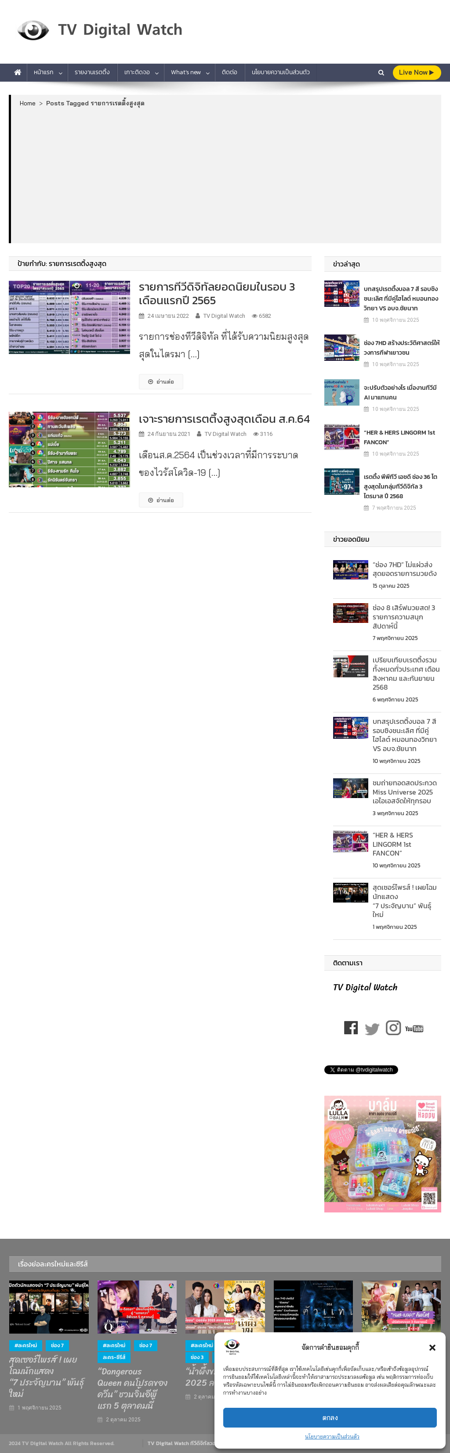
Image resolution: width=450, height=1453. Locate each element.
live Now (416, 72)
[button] (432, 1347)
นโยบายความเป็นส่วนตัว (332, 1436)
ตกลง (330, 1417)
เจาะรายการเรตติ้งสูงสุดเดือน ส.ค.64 (224, 418)
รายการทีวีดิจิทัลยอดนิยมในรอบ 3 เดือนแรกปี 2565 (217, 293)
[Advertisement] (226, 174)
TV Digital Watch (224, 316)
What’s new (186, 72)
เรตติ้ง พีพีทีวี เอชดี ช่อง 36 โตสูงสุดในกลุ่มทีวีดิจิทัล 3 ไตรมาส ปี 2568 (400, 486)
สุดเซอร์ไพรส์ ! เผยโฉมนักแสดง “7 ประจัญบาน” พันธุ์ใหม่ (405, 901)
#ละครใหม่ (26, 1345)
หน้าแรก (44, 72)
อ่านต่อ (161, 381)
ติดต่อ (229, 72)
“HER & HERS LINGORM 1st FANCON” (399, 437)
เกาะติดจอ (137, 72)
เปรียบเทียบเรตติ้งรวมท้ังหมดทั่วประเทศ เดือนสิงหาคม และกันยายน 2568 (406, 673)
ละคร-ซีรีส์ (114, 1357)
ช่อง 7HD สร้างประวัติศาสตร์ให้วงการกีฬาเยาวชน (402, 347)
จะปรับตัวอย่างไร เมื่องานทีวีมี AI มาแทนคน (400, 392)
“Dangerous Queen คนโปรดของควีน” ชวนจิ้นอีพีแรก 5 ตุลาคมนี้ (132, 1389)
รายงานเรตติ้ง (92, 72)
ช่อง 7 (57, 1345)
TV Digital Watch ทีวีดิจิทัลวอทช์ (185, 1443)
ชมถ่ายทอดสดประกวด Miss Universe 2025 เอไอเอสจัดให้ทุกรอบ (405, 791)
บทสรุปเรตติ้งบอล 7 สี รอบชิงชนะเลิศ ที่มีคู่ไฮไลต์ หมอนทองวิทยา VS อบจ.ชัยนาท (401, 298)
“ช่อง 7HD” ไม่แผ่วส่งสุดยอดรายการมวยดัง (405, 569)
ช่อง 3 (197, 1357)
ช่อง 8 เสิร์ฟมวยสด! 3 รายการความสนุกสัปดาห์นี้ (404, 616)
